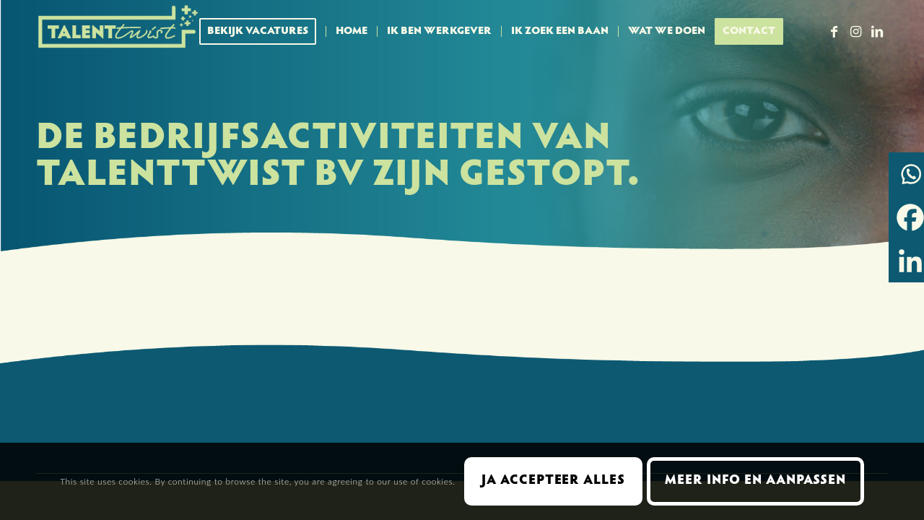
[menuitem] (262, 32)
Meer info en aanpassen (755, 481)
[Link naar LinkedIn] (877, 31)
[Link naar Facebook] (834, 31)
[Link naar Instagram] (855, 31)
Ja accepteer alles (552, 481)
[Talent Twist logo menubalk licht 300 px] (119, 32)
